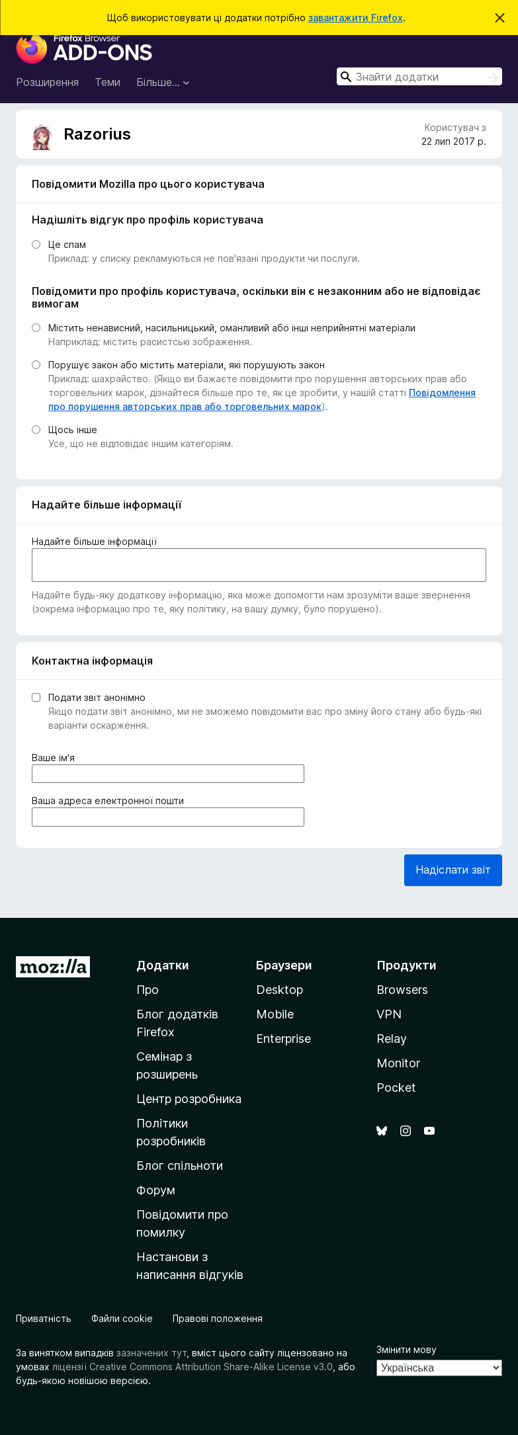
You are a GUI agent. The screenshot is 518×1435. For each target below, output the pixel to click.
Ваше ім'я (56, 757)
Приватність (43, 1318)
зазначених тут (151, 1352)
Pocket (396, 1087)
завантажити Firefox (355, 17)
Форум (155, 1190)
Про (147, 990)
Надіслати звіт (453, 869)
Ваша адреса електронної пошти (110, 800)
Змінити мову (406, 1349)
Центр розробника (188, 1099)
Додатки (162, 965)
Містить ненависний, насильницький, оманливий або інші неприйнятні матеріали (231, 327)
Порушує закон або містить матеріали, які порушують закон (186, 364)
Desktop (279, 990)
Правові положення (218, 1318)
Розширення (47, 82)
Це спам (67, 244)
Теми (107, 82)
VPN (389, 1014)
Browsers (402, 990)
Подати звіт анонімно (97, 697)
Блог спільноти (179, 1165)
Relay (391, 1039)
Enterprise (283, 1039)
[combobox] (419, 76)
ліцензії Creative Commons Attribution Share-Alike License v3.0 (192, 1366)
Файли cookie (122, 1318)
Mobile (275, 1014)
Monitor (398, 1063)
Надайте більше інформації (94, 541)
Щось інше (72, 429)
